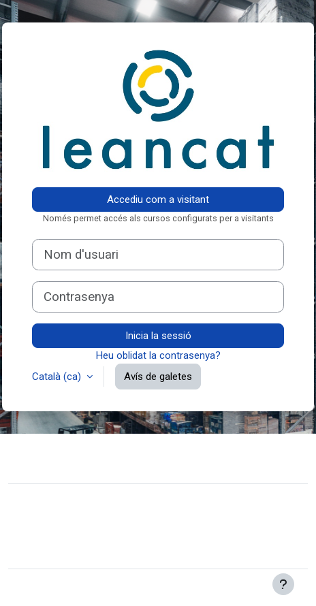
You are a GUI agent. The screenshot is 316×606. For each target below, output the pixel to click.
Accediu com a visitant (158, 199)
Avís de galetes (158, 376)
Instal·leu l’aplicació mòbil (75, 549)
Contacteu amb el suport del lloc (110, 457)
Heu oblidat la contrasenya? (158, 355)
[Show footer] (283, 584)
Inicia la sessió (158, 336)
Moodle (101, 587)
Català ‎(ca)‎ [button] (58, 376)
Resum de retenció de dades (83, 529)
